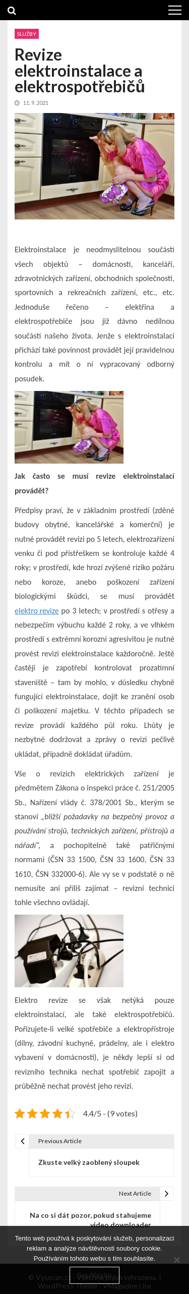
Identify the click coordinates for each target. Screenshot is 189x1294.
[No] (176, 1260)
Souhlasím (94, 1275)
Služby (26, 34)
